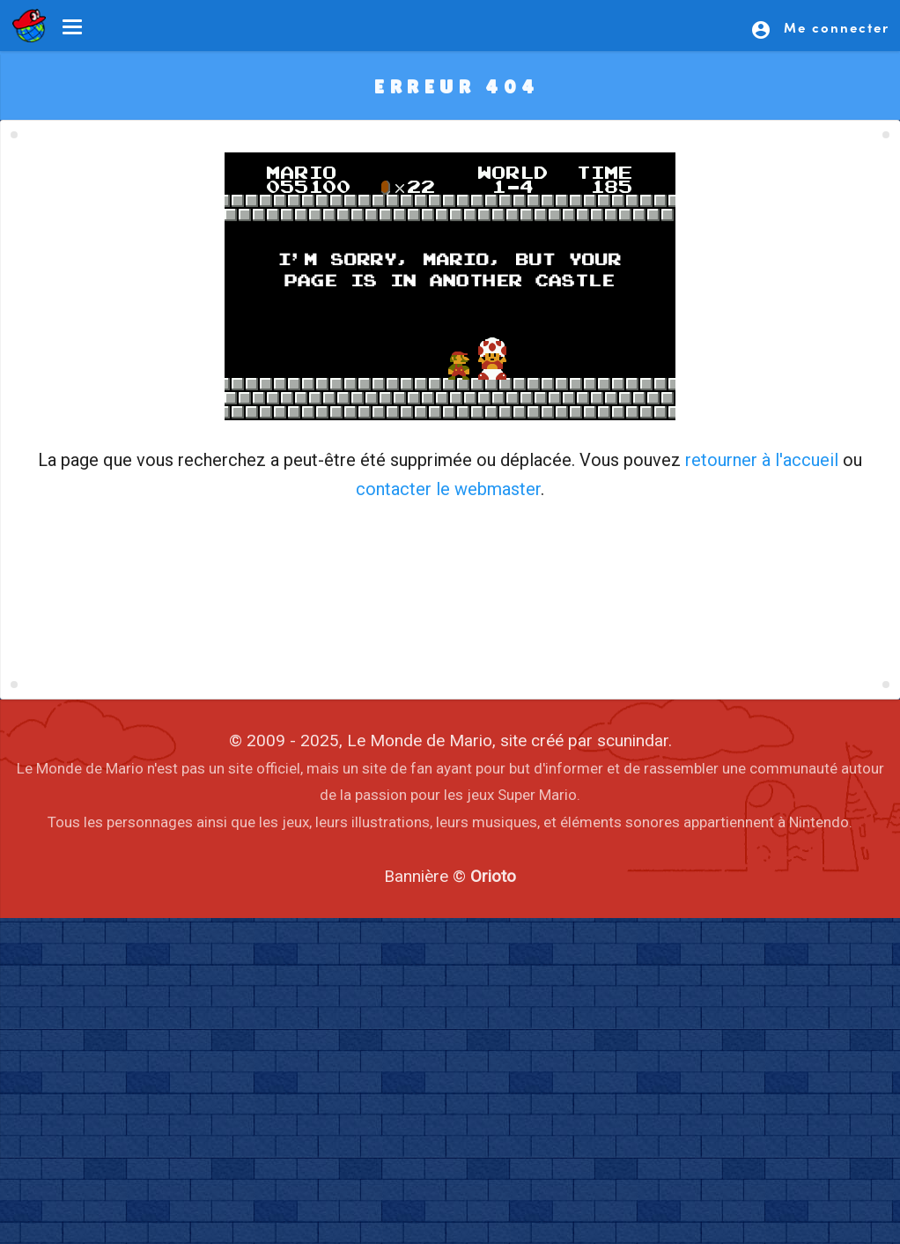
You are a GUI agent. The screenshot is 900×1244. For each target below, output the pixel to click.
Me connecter (819, 29)
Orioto (493, 876)
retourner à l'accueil (761, 459)
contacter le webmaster (448, 489)
